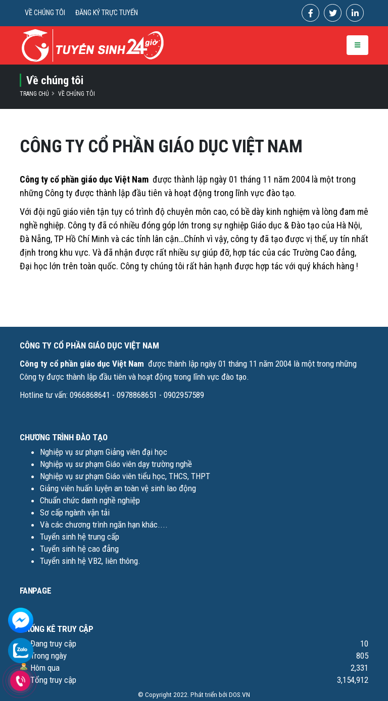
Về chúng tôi (76, 93)
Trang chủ (34, 93)
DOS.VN (239, 694)
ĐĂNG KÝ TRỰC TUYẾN (106, 13)
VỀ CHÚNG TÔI (45, 13)
